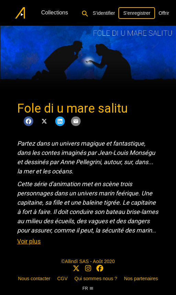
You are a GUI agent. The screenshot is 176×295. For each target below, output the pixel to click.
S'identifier (104, 13)
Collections (54, 12)
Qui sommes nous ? (95, 278)
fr (87, 288)
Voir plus (29, 241)
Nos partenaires (141, 278)
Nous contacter (34, 278)
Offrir (164, 13)
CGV (62, 278)
